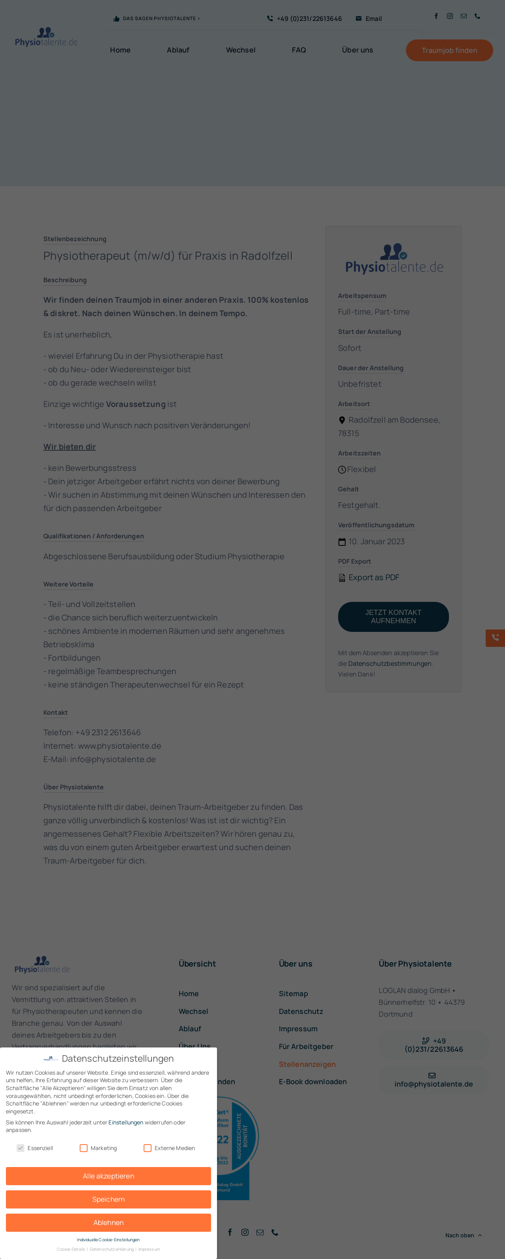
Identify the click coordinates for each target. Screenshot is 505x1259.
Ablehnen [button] (108, 1222)
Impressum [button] (149, 1249)
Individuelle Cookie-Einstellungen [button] (108, 1239)
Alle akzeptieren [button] (108, 1175)
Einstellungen (125, 1122)
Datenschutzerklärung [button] (112, 1249)
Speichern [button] (108, 1199)
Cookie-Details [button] (71, 1249)
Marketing (98, 1148)
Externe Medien (169, 1148)
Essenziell (35, 1148)
